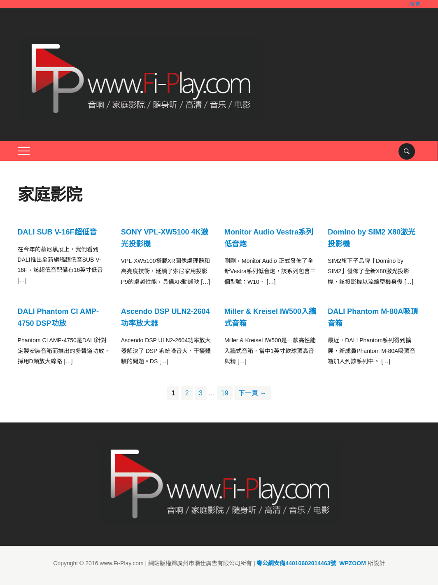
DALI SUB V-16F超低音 (57, 232)
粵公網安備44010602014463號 (296, 563)
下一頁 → (252, 393)
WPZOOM (352, 563)
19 (224, 393)
